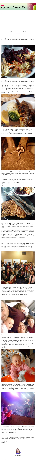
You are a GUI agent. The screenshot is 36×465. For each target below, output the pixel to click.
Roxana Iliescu (18, 455)
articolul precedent (6, 460)
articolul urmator (30, 460)
